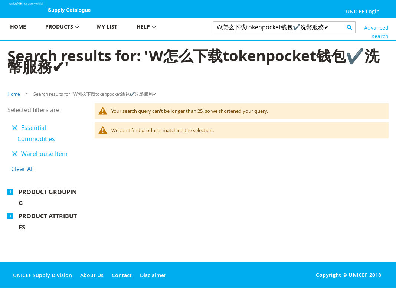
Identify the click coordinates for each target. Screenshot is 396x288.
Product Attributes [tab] (48, 221)
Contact (122, 275)
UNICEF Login (363, 11)
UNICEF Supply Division (42, 275)
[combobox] (284, 27)
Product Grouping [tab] (48, 197)
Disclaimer (153, 275)
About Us (92, 275)
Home (13, 94)
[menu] (99, 27)
